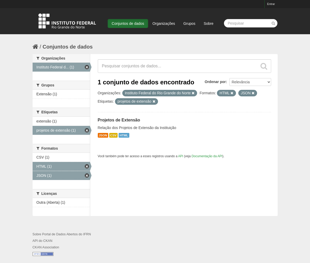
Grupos (189, 23)
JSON (103, 135)
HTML (124, 135)
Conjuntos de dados (128, 23)
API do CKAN (42, 241)
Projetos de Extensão (119, 120)
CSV (113, 135)
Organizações (164, 23)
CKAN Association (46, 247)
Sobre (208, 23)
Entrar (271, 3)
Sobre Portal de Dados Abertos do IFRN (62, 234)
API (180, 156)
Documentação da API (207, 156)
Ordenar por (215, 82)
